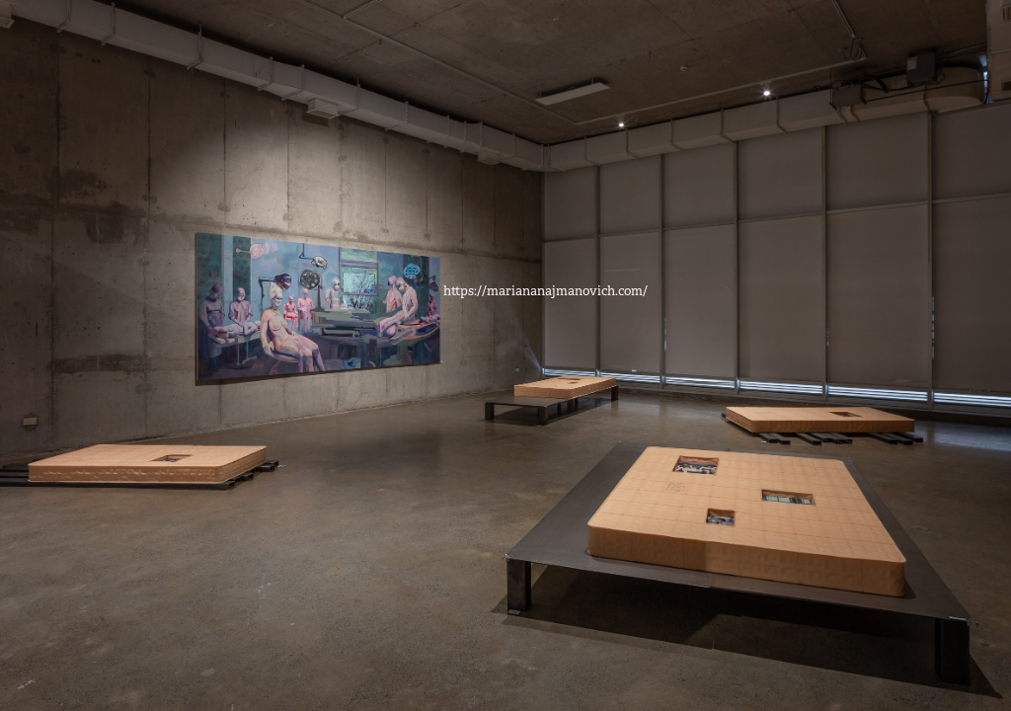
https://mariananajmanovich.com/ (545, 290)
